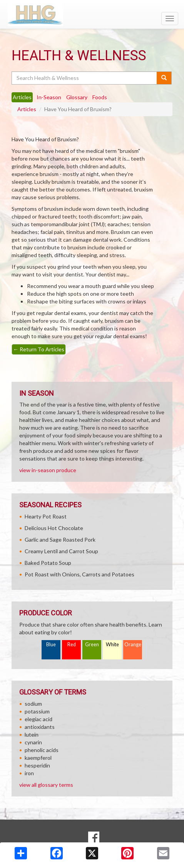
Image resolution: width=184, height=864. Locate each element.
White (112, 644)
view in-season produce (47, 470)
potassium (37, 711)
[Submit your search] (164, 78)
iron (29, 773)
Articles (26, 109)
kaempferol (38, 757)
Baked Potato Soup (48, 562)
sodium (33, 703)
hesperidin (37, 765)
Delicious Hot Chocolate (54, 528)
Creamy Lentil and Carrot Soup (61, 551)
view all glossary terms (46, 784)
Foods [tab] (99, 97)
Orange (132, 644)
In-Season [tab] (49, 97)
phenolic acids (42, 750)
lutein (31, 734)
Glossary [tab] (76, 97)
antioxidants (40, 726)
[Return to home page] (92, 15)
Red (71, 644)
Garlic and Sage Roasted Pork (60, 539)
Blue (51, 644)
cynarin (33, 742)
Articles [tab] (22, 97)
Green (92, 644)
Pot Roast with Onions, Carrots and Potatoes (79, 574)
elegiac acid (38, 719)
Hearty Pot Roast (46, 516)
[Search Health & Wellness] (85, 78)
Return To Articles (38, 349)
